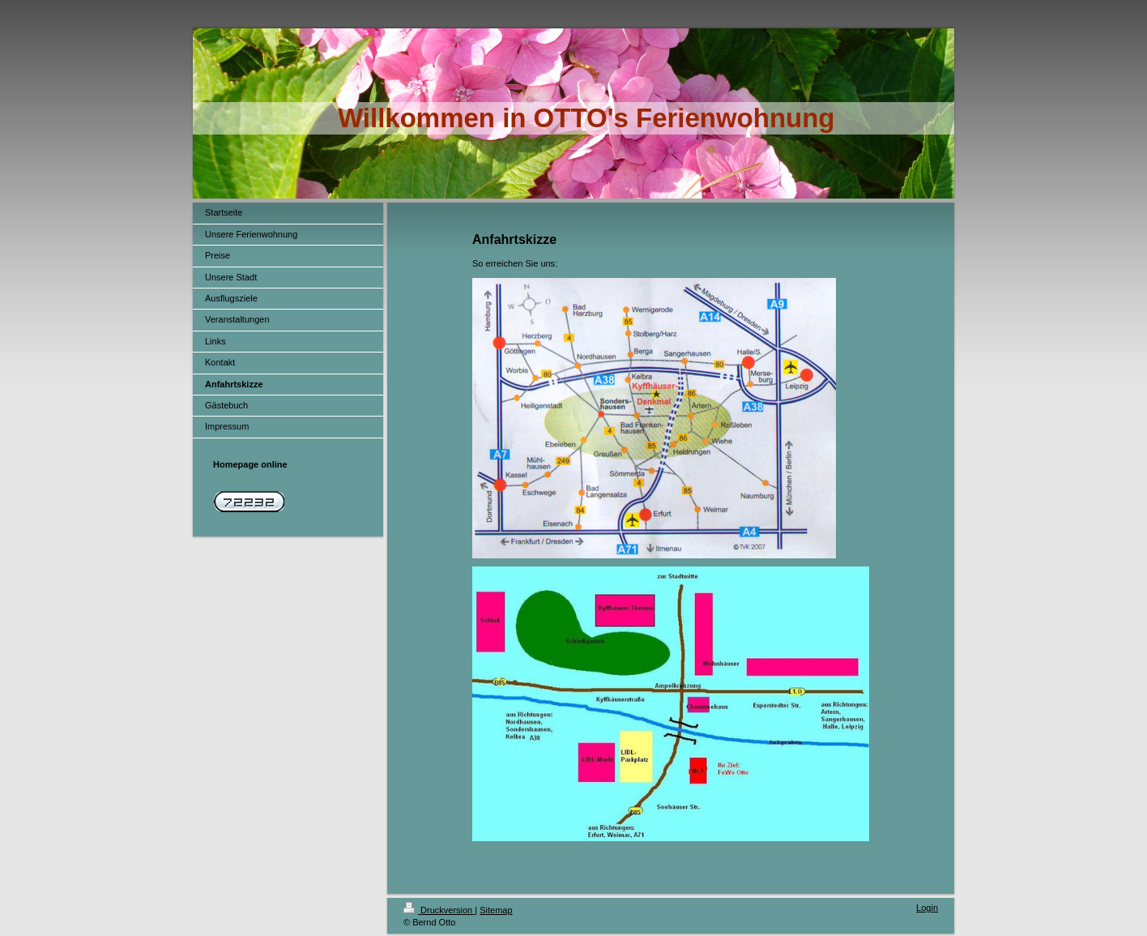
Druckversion (439, 910)
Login (927, 907)
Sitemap (496, 910)
